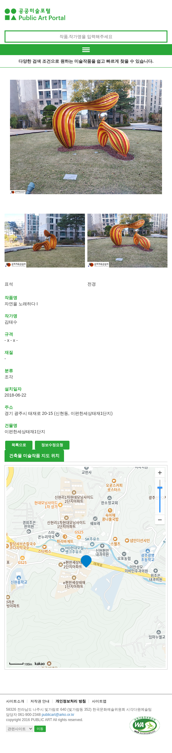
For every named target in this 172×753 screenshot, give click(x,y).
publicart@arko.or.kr (58, 715)
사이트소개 (15, 701)
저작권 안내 (39, 701)
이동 (40, 728)
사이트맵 (99, 701)
